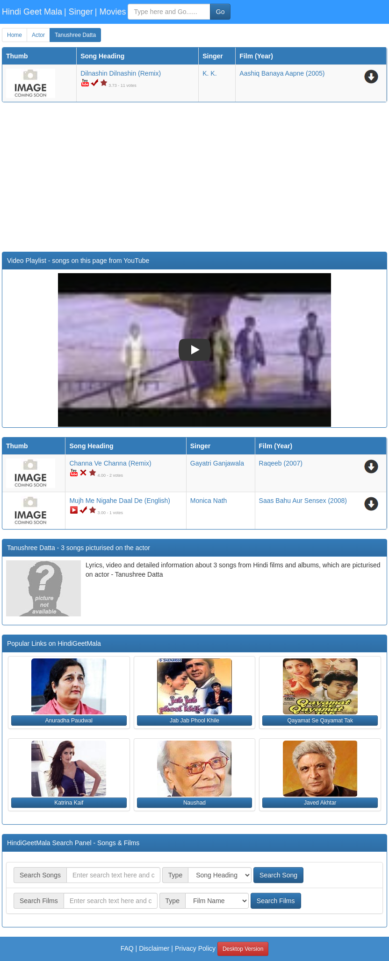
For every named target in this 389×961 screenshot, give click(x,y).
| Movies (110, 11)
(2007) (281, 463)
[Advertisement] (194, 177)
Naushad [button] (194, 802)
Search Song (278, 875)
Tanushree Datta (75, 35)
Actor (38, 35)
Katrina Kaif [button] (68, 802)
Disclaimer (154, 948)
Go (220, 11)
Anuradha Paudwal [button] (69, 720)
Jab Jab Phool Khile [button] (194, 720)
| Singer (78, 11)
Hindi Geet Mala (32, 11)
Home (14, 35)
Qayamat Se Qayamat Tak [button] (320, 720)
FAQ (127, 948)
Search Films (276, 900)
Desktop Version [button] (243, 949)
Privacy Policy (195, 948)
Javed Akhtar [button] (320, 802)
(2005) (281, 73)
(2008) (303, 500)
